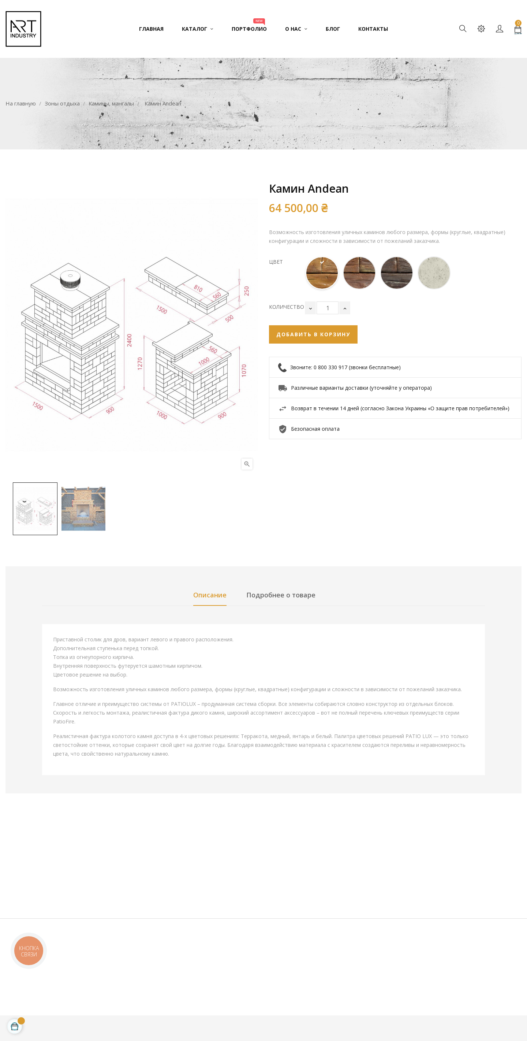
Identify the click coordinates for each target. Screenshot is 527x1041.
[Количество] (328, 307)
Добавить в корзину (313, 334)
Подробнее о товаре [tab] (280, 594)
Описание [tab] (210, 594)
